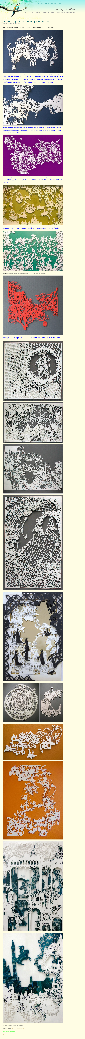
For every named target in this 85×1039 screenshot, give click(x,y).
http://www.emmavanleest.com (17, 1028)
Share (4, 1034)
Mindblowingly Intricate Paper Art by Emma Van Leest (26, 21)
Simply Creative (65, 9)
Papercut (11, 25)
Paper (7, 25)
